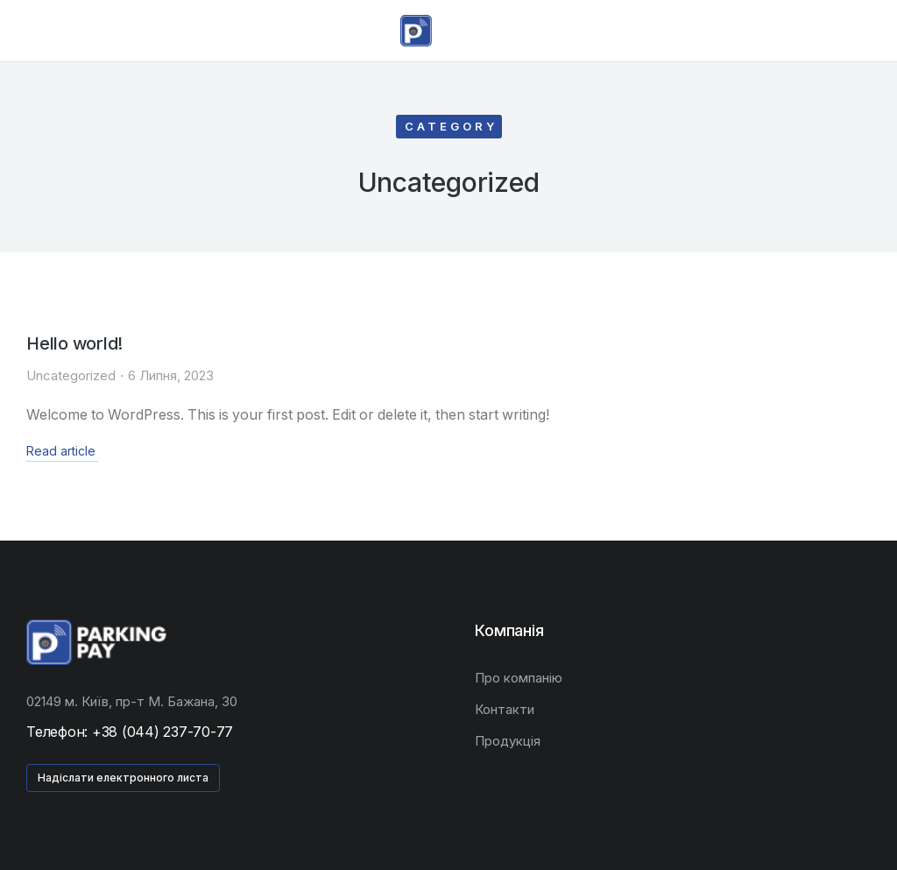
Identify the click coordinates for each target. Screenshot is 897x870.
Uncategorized (71, 374)
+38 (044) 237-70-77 (162, 730)
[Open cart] (871, 31)
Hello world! (75, 343)
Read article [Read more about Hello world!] (60, 450)
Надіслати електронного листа (123, 776)
